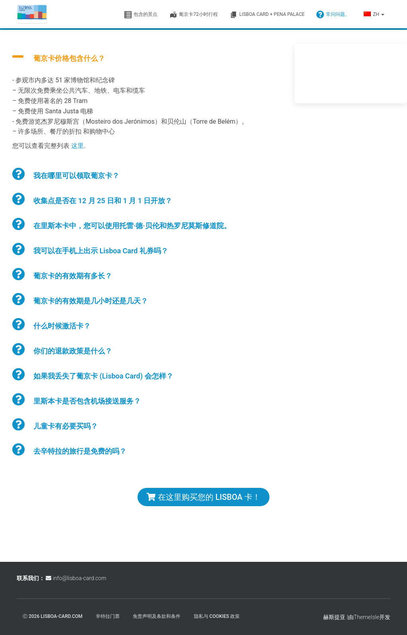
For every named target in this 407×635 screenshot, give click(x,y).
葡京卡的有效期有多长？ (72, 276)
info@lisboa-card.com (79, 578)
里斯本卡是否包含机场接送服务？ (87, 401)
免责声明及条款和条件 (156, 616)
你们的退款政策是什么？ (72, 351)
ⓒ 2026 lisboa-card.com (53, 616)
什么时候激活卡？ (62, 326)
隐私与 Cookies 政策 (217, 616)
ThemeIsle (366, 617)
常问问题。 (333, 15)
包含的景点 (140, 15)
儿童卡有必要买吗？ (65, 426)
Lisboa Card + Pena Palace (267, 15)
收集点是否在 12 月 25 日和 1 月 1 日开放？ (102, 200)
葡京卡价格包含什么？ (69, 58)
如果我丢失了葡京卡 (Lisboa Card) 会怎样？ (103, 376)
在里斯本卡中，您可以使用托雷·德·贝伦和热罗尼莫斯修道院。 (132, 225)
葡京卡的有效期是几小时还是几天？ (90, 301)
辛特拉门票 (108, 616)
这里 (77, 146)
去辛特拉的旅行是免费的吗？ (79, 451)
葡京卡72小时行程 (193, 15)
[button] (382, 14)
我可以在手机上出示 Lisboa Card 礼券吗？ (100, 251)
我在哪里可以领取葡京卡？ (76, 175)
